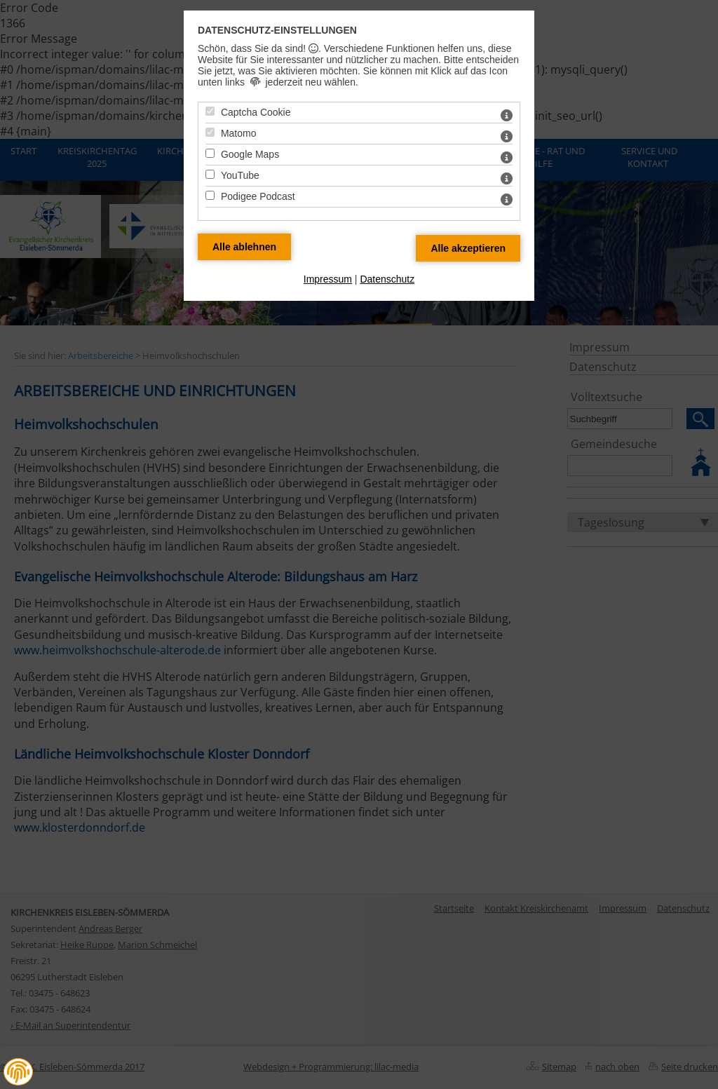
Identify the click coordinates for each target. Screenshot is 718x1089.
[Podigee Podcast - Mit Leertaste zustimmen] (210, 195)
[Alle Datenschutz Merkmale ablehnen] (244, 247)
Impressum (328, 279)
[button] (18, 1072)
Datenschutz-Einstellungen (277, 30)
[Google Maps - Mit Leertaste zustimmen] (210, 153)
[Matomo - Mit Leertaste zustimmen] (210, 132)
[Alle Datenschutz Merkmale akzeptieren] (468, 248)
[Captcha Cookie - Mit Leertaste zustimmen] (210, 111)
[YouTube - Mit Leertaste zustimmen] (210, 174)
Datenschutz (387, 279)
